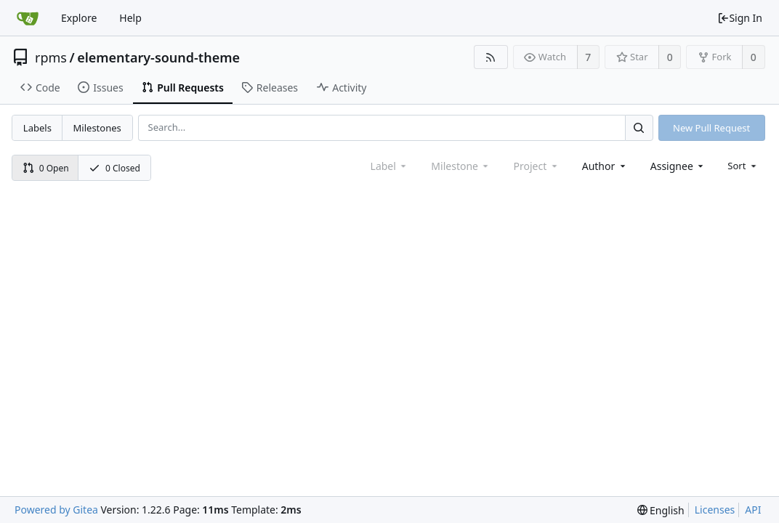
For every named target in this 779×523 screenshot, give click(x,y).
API (753, 509)
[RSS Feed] (491, 57)
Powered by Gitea (56, 509)
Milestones (97, 127)
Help (130, 18)
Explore (79, 18)
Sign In (739, 18)
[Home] (27, 18)
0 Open (46, 168)
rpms (51, 57)
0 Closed (114, 168)
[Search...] (639, 127)
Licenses (715, 509)
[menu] (743, 165)
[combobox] (605, 166)
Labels (37, 127)
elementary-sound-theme (158, 57)
